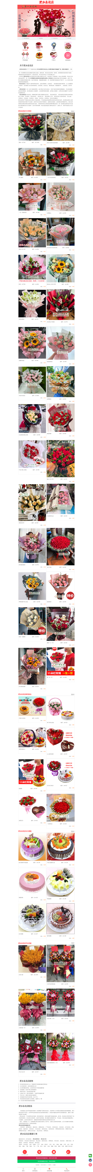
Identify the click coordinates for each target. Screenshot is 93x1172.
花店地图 (37, 1164)
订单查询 (49, 1164)
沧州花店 (25, 1142)
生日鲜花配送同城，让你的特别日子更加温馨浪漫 (32, 1088)
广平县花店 (48, 1127)
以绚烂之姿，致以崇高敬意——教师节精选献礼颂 (32, 1093)
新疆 (66, 1146)
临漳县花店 (51, 1129)
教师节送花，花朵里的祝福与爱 (27, 1091)
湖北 (20, 1146)
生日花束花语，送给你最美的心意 (28, 1086)
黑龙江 (46, 1144)
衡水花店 (37, 1142)
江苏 (50, 1144)
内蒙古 (34, 1144)
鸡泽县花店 (55, 1127)
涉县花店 (31, 1129)
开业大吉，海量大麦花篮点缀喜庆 (28, 1095)
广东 (34, 1146)
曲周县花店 (29, 1127)
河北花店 (27, 1140)
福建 (61, 1144)
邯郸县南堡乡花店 (59, 1129)
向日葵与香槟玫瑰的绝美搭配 (28, 1100)
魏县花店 (35, 1127)
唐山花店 (38, 1140)
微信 (90, 1156)
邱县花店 (61, 1127)
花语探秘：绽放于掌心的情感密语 (28, 1089)
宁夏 (27, 1146)
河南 (72, 1144)
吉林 (42, 1144)
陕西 (59, 1146)
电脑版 (54, 1164)
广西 (38, 1146)
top (90, 1165)
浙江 (54, 1144)
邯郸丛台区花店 (31, 1130)
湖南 (23, 1146)
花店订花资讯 (43, 1164)
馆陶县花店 (41, 1127)
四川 (41, 1146)
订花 (69, 1146)
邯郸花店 (46, 1130)
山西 (30, 1144)
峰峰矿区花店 (69, 1129)
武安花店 (22, 1127)
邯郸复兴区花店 (22, 1130)
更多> (73, 111)
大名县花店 (37, 1129)
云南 (48, 1146)
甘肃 (63, 1146)
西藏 (52, 1146)
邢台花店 (56, 1140)
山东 (68, 1144)
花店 (71, 1146)
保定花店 (62, 1140)
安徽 (57, 1144)
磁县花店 (25, 1129)
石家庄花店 (32, 1140)
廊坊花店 (31, 1142)
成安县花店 (44, 1129)
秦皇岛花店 (44, 1140)
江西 (65, 1144)
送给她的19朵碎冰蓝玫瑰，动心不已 (29, 1097)
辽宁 (38, 1144)
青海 (55, 1146)
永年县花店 (67, 1127)
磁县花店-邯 (22, 1139)
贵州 (45, 1146)
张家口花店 (68, 1140)
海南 (31, 1146)
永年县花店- (29, 1139)
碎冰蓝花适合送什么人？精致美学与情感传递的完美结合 (33, 1084)
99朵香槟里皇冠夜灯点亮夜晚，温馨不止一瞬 (31, 1098)
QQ (90, 1160)
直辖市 (20, 1144)
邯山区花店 (39, 1130)
